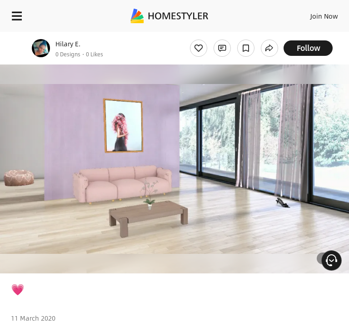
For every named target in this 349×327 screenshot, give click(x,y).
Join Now (324, 16)
